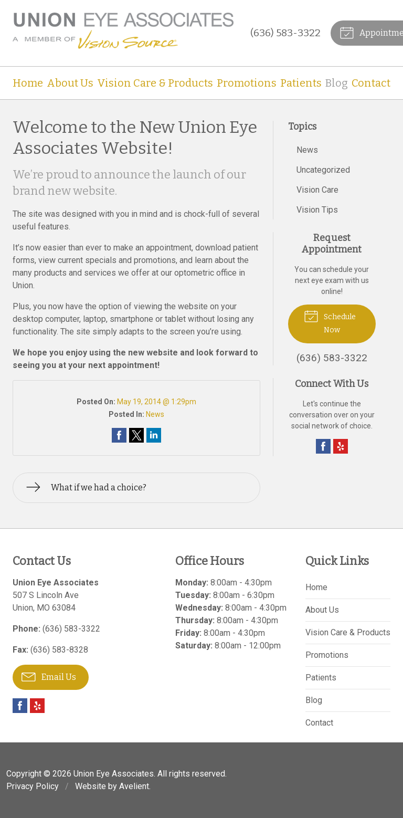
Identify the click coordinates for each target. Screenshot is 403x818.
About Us (70, 83)
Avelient (134, 786)
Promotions (247, 83)
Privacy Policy (32, 786)
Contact (371, 83)
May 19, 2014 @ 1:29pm (156, 401)
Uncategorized (323, 170)
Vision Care (317, 190)
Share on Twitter (136, 435)
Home (28, 83)
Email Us (49, 676)
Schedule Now (330, 321)
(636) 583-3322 (285, 33)
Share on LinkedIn (153, 435)
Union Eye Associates (113, 774)
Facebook (323, 446)
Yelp (340, 446)
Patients (301, 83)
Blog (336, 83)
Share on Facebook (119, 435)
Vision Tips (317, 210)
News (155, 414)
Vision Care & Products (155, 83)
